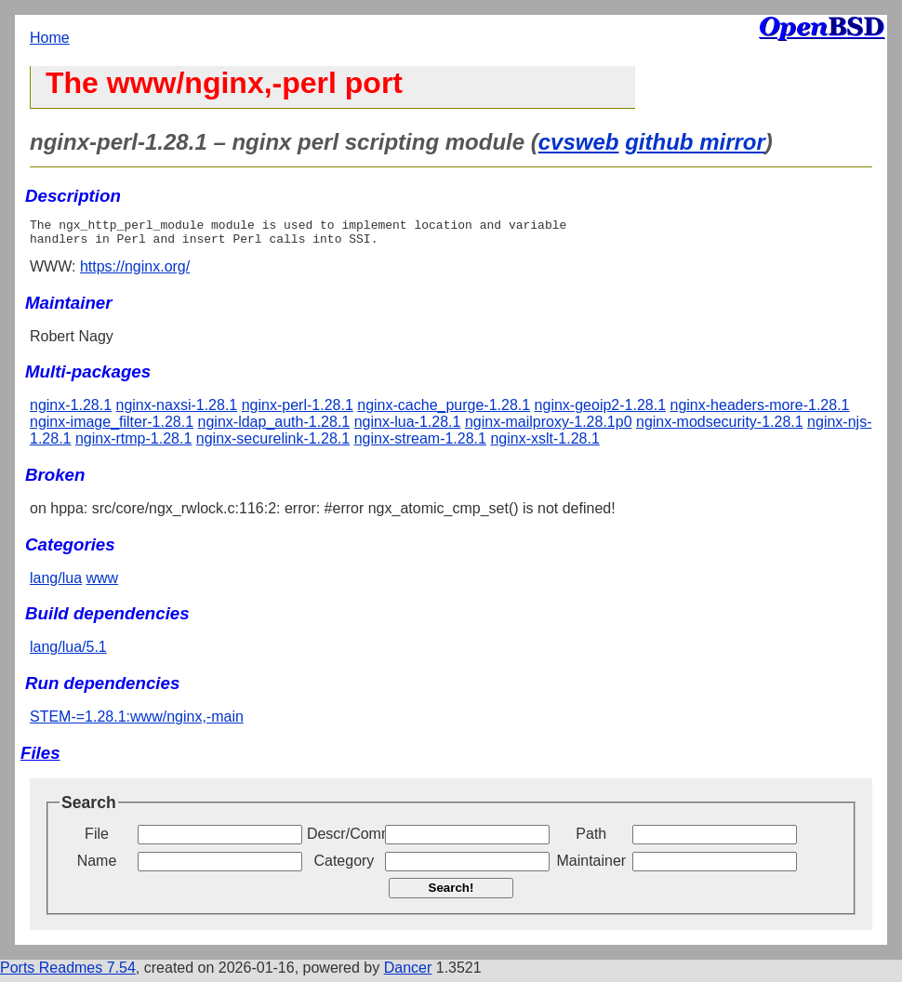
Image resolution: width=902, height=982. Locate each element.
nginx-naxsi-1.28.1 (177, 410)
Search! (451, 893)
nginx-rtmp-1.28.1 (133, 444)
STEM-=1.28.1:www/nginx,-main (137, 722)
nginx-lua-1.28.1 (407, 427)
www (102, 583)
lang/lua (56, 583)
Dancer (408, 973)
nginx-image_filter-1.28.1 (111, 427)
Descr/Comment (344, 839)
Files (40, 758)
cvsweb (578, 141)
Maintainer (591, 866)
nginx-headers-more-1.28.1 (760, 410)
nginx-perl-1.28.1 (297, 410)
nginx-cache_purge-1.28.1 (443, 410)
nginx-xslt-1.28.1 (544, 444)
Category (343, 866)
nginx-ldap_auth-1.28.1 (274, 427)
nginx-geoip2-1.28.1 (600, 410)
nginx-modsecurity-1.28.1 (719, 427)
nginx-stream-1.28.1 (420, 444)
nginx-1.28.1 (71, 410)
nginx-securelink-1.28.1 (273, 444)
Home (50, 38)
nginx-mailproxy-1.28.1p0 (548, 427)
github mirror (695, 141)
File (97, 839)
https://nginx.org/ (135, 272)
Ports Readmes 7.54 (68, 973)
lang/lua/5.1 (68, 652)
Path (591, 839)
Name (97, 866)
